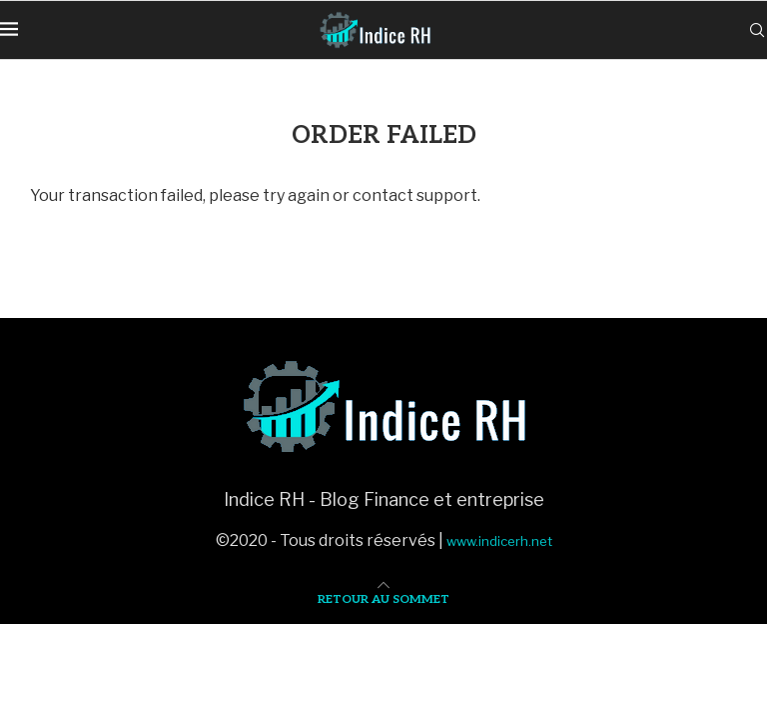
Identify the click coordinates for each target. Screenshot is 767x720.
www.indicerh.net (499, 541)
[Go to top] (383, 597)
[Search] (757, 30)
